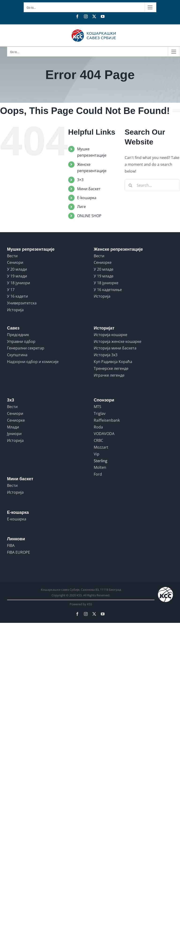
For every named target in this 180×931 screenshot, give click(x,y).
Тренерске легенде (111, 368)
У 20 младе (103, 269)
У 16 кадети (17, 296)
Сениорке (103, 262)
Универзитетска (22, 303)
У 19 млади (17, 276)
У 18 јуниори (18, 282)
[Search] (130, 185)
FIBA (11, 545)
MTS (97, 406)
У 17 (11, 289)
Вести (12, 255)
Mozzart (101, 447)
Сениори (15, 262)
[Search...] (152, 185)
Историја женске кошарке (117, 341)
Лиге (81, 206)
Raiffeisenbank (107, 420)
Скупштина (17, 354)
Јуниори (14, 433)
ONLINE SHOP (89, 215)
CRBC (98, 440)
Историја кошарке (110, 334)
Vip (96, 454)
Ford (98, 474)
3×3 (80, 179)
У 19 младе (103, 276)
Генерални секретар (25, 348)
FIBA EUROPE (18, 552)
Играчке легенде (109, 375)
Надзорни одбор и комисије (33, 361)
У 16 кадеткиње (108, 289)
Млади (13, 427)
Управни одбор (21, 341)
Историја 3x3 (105, 354)
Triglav (99, 413)
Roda (98, 427)
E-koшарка (86, 197)
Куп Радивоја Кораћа (113, 361)
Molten (100, 467)
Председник (18, 334)
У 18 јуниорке (106, 282)
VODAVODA (104, 433)
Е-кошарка (16, 519)
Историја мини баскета (115, 348)
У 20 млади (17, 269)
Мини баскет (89, 188)
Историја (15, 309)
